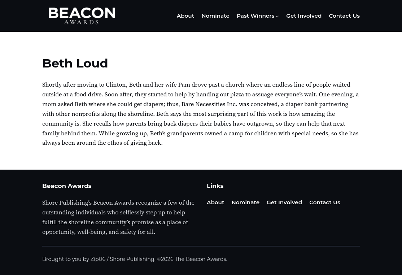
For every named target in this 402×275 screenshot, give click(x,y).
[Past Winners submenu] (277, 16)
